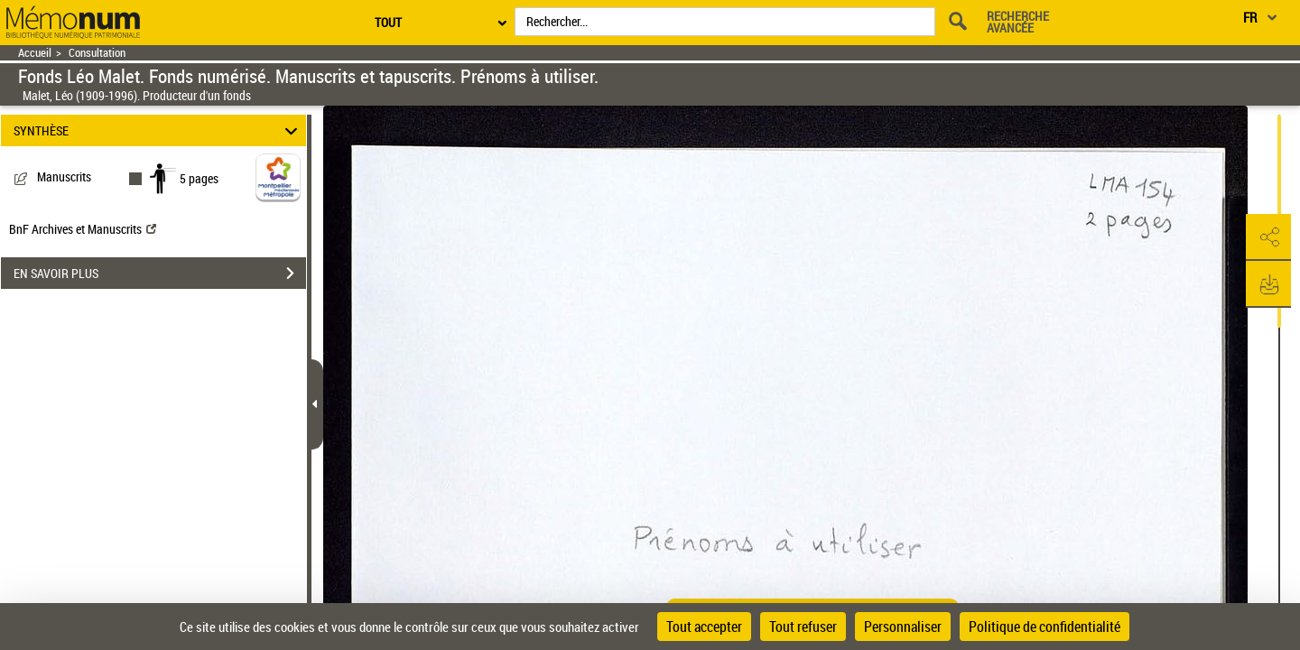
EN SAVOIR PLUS (160, 273)
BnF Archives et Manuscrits (82, 228)
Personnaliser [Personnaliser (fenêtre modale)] (903, 626)
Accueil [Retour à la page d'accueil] (34, 52)
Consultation (97, 52)
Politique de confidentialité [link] (1044, 626)
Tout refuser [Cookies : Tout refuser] (803, 626)
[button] (1268, 237)
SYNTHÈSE (158, 130)
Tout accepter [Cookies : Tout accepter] (704, 626)
